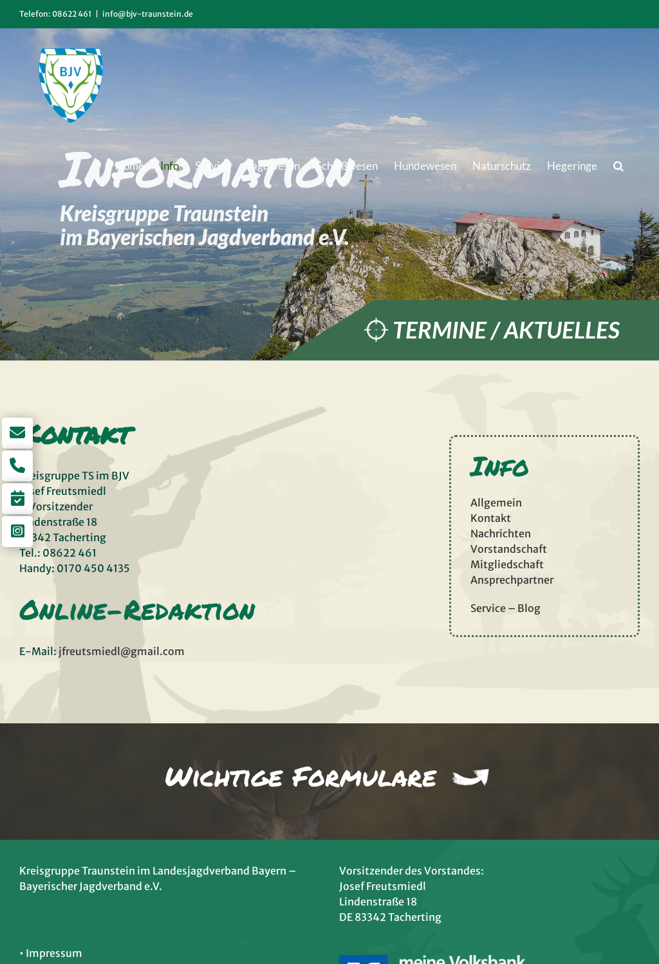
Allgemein (496, 502)
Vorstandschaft (508, 548)
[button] (618, 165)
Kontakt (490, 518)
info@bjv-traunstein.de (147, 14)
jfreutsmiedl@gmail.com (122, 651)
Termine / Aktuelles (506, 330)
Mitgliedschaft (507, 564)
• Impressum (50, 953)
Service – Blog (505, 608)
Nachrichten (500, 533)
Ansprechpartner (511, 579)
